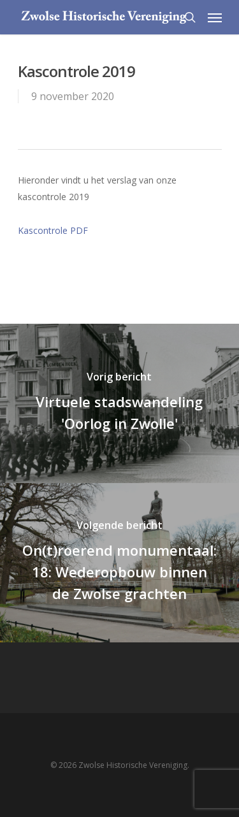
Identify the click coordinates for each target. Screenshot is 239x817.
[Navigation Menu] (215, 17)
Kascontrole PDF (53, 230)
